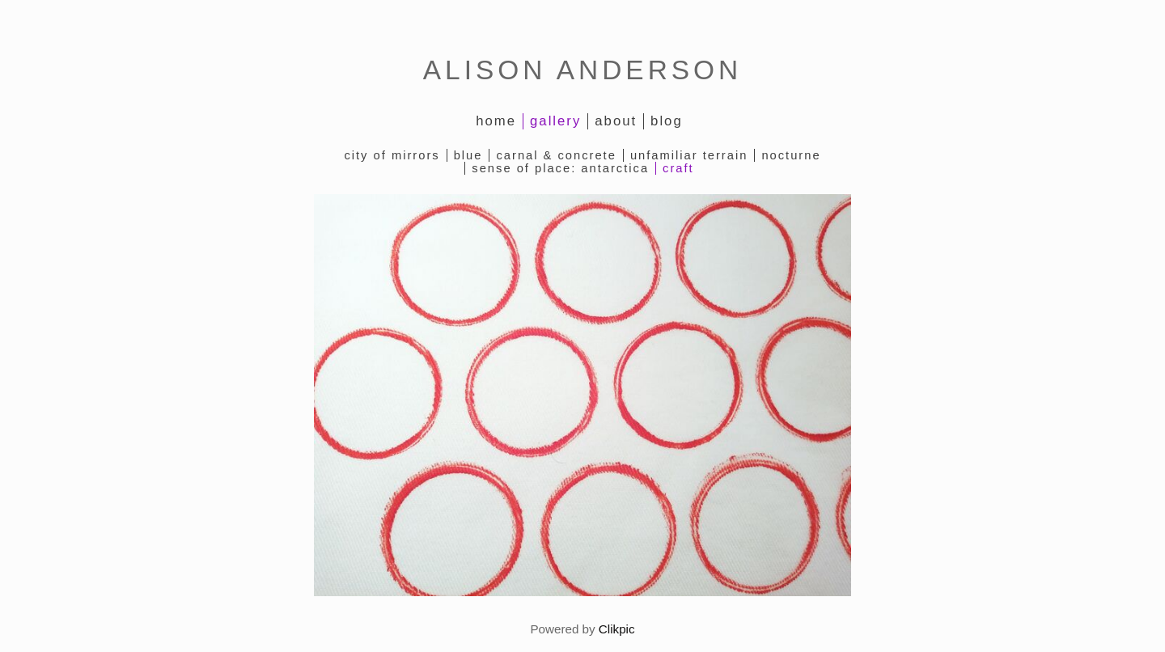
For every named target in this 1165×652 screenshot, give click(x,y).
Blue (468, 155)
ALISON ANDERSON (582, 70)
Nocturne (790, 155)
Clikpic (617, 629)
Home (496, 121)
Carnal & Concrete (556, 155)
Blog (666, 121)
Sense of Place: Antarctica (560, 168)
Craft (678, 168)
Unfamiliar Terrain (689, 155)
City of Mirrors (391, 155)
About (616, 121)
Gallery (555, 121)
